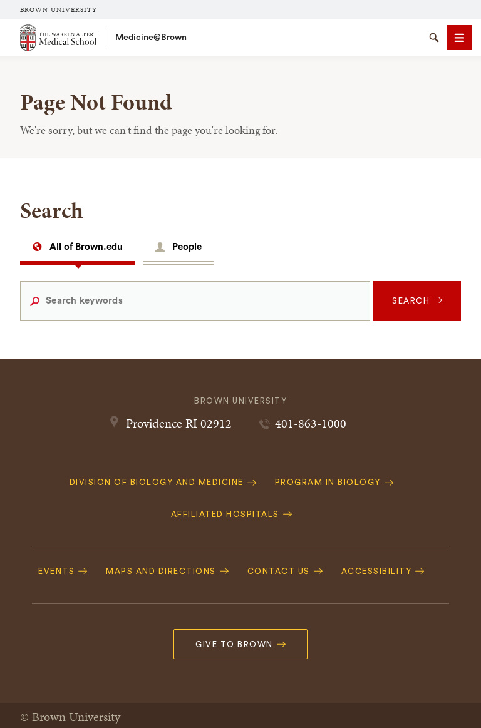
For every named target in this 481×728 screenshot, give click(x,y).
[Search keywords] (195, 301)
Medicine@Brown (151, 37)
